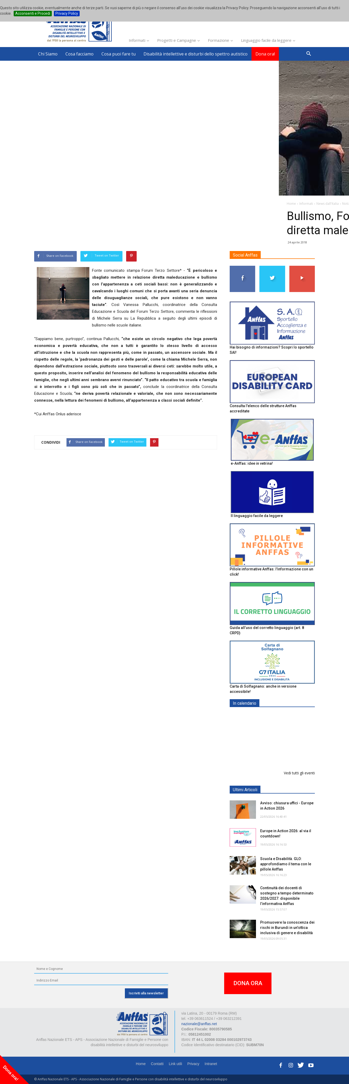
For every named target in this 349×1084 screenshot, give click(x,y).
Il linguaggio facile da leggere (257, 516)
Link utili (175, 1064)
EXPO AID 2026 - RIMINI (282, 715)
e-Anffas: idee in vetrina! (252, 463)
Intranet (211, 1064)
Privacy (193, 1064)
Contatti (157, 1064)
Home (141, 1064)
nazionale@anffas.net (199, 1024)
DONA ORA (247, 983)
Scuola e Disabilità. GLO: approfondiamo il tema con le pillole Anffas (285, 864)
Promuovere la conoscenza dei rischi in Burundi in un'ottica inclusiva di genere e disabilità (287, 927)
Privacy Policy (66, 13)
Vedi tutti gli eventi (299, 772)
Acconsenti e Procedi (32, 13)
